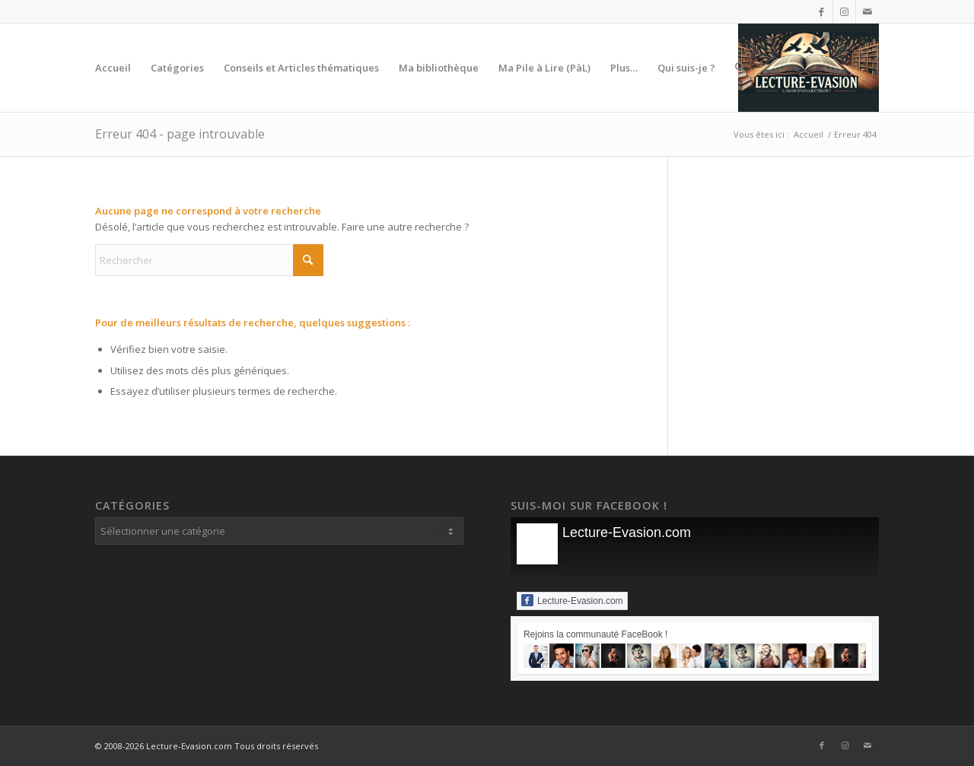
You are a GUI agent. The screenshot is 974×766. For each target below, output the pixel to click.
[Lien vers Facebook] (821, 11)
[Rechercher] (740, 68)
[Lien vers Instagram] (844, 11)
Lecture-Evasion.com (626, 532)
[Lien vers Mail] (867, 11)
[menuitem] (113, 68)
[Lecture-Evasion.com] (808, 68)
